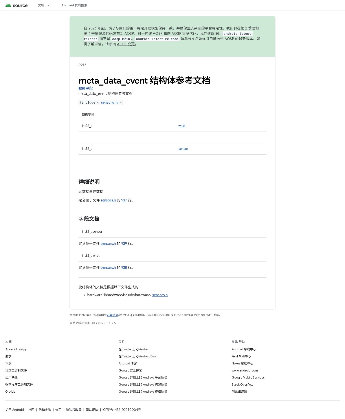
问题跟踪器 (239, 391)
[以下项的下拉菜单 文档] (50, 5)
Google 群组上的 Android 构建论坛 (143, 384)
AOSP (82, 64)
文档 (41, 5)
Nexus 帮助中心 (242, 363)
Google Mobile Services (248, 377)
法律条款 (45, 410)
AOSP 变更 (126, 44)
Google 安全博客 (130, 370)
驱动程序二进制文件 (19, 384)
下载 (8, 363)
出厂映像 (11, 377)
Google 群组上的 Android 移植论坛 (143, 391)
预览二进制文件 (16, 370)
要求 (8, 356)
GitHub (10, 391)
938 (124, 267)
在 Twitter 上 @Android (134, 349)
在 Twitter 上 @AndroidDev (137, 356)
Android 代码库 (16, 349)
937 (124, 200)
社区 (31, 410)
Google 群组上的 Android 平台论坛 (143, 377)
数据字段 (86, 88)
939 (124, 244)
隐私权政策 (73, 410)
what (181, 126)
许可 (58, 410)
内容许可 (112, 315)
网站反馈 (92, 410)
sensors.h (110, 102)
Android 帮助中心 (244, 349)
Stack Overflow (242, 384)
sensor (183, 149)
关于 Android (14, 410)
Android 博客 (128, 363)
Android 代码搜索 (74, 5)
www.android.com (245, 370)
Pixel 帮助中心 (241, 356)
